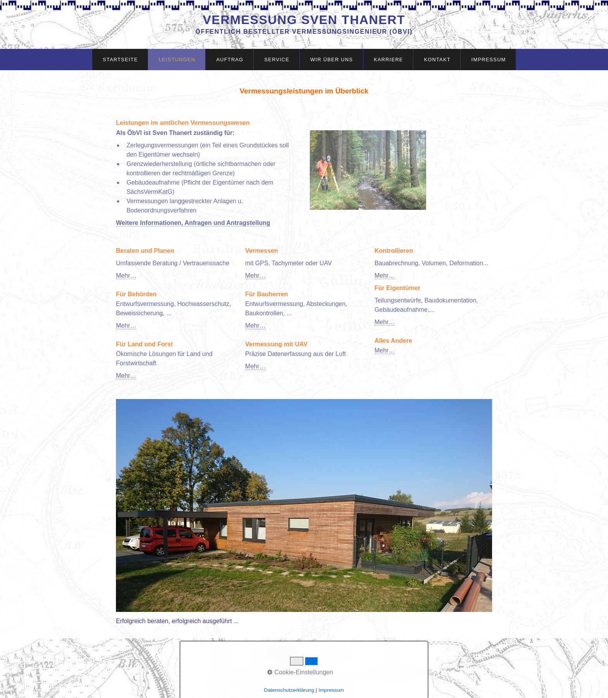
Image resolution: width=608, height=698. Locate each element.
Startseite (120, 59)
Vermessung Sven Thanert (304, 20)
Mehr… (126, 275)
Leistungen (177, 59)
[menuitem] (120, 59)
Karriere (388, 59)
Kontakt (437, 59)
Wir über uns (331, 59)
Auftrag (230, 59)
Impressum (489, 59)
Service (277, 59)
